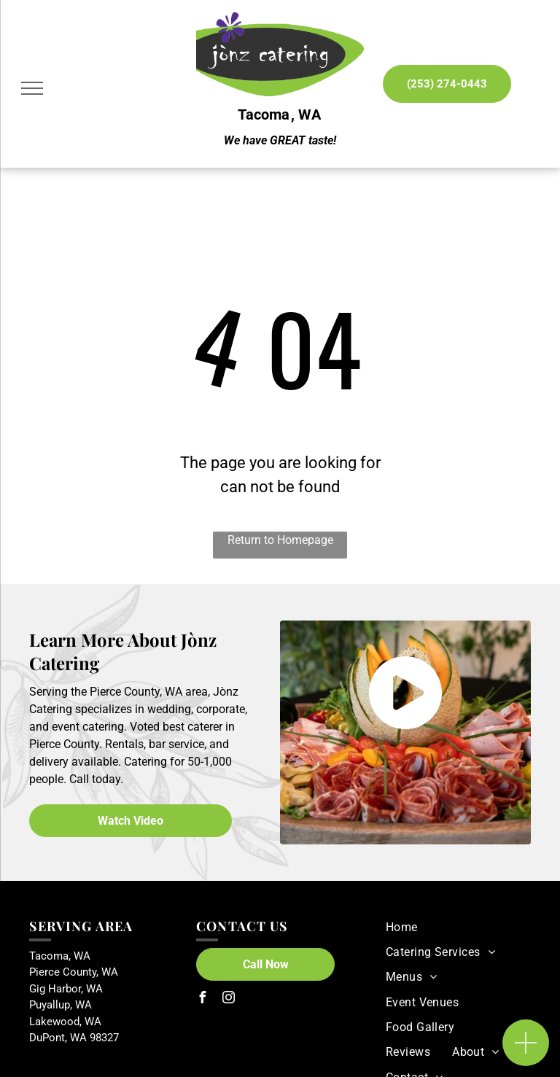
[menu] (32, 88)
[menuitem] (402, 926)
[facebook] (201, 999)
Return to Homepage (280, 540)
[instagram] (228, 999)
